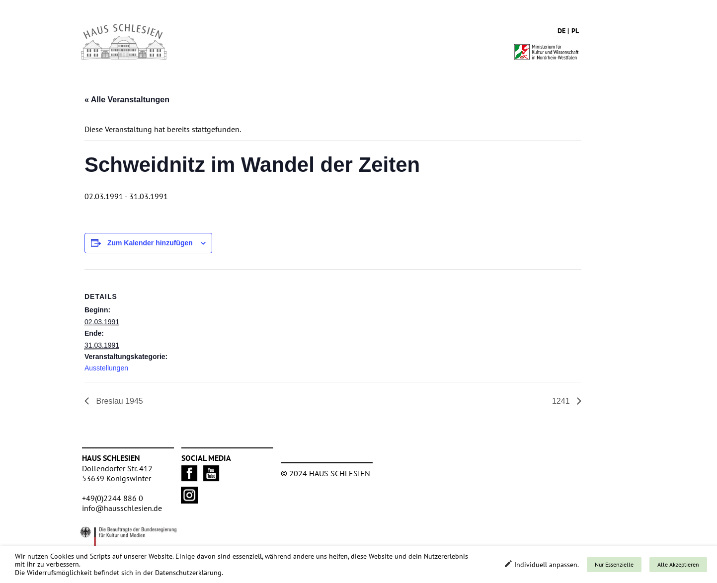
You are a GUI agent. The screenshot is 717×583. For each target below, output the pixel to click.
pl (575, 30)
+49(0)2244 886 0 (112, 498)
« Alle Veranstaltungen (126, 99)
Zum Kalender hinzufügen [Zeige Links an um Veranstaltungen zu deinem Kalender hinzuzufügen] (150, 243)
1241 (562, 401)
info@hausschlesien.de (122, 508)
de (561, 30)
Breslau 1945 (118, 401)
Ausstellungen (106, 368)
